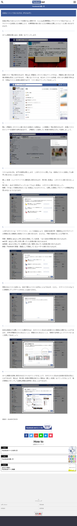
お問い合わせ (4, 504)
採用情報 (42, 508)
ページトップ (38, 500)
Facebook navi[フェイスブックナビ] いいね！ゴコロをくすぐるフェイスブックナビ (38, 2)
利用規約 (3, 508)
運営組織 (42, 504)
